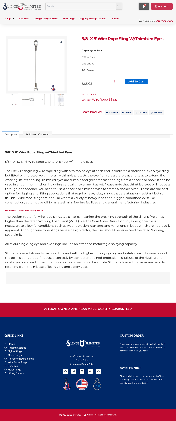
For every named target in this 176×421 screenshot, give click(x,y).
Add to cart (140, 82)
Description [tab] (11, 134)
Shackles (24, 19)
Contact (115, 19)
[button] (58, 42)
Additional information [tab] (39, 134)
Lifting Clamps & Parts (46, 19)
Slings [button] (9, 18)
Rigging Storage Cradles (92, 19)
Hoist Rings (69, 19)
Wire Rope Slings (109, 100)
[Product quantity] (119, 81)
